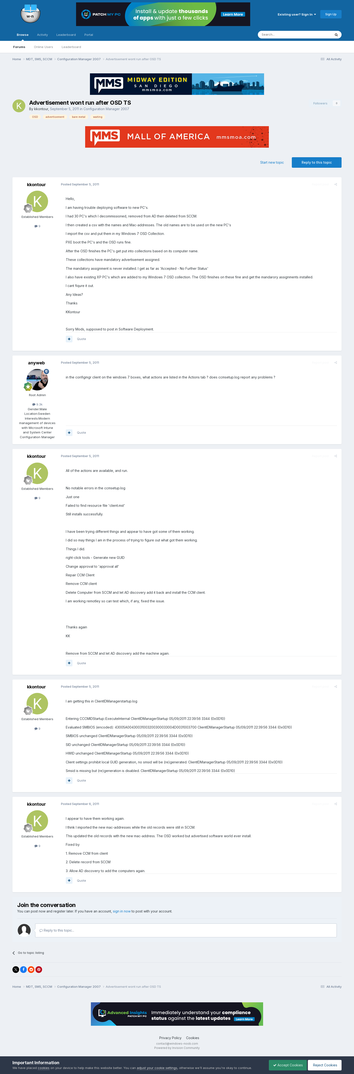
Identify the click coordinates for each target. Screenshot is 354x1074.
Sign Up (331, 14)
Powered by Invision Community (177, 1048)
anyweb (36, 362)
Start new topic (272, 162)
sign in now (122, 911)
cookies (44, 1068)
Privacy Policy (170, 1038)
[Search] (282, 34)
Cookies (192, 1038)
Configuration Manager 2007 (106, 109)
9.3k (37, 404)
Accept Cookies (285, 1065)
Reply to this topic (317, 162)
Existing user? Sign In (297, 14)
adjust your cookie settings (157, 1068)
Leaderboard (71, 47)
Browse (22, 37)
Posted (79, 184)
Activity (42, 35)
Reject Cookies (324, 1065)
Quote (80, 339)
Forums (19, 47)
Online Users (43, 47)
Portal (88, 35)
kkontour (41, 109)
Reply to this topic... (56, 930)
